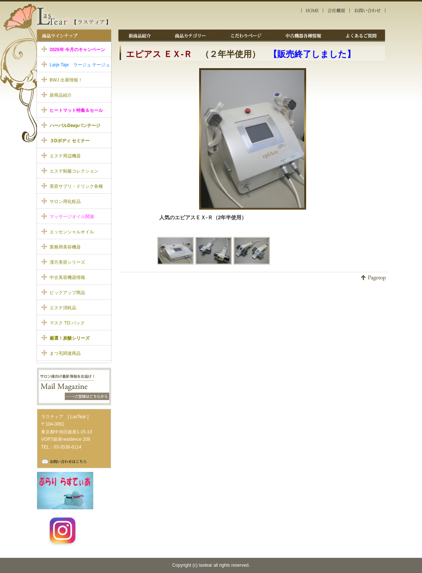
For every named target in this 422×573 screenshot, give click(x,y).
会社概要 (336, 10)
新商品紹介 (140, 35)
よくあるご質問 (359, 35)
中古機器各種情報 (305, 35)
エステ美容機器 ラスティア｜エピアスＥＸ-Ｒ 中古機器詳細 (73, 16)
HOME (312, 10)
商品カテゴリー (191, 35)
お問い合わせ (368, 10)
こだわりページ (248, 35)
